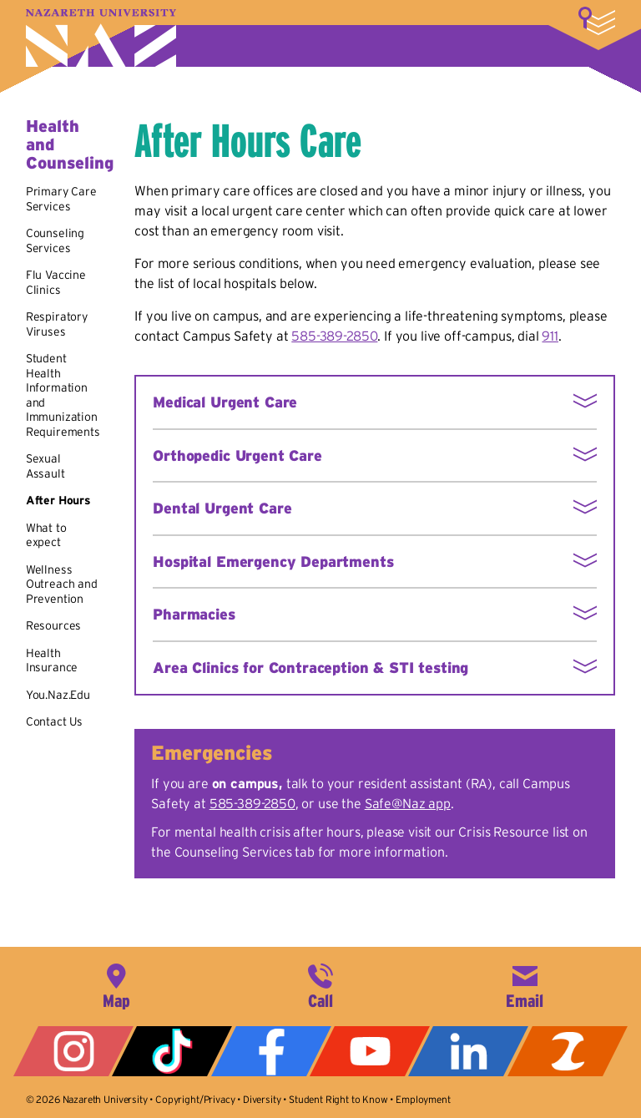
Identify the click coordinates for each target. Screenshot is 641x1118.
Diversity (262, 1099)
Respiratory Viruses (57, 324)
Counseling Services (55, 240)
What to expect (46, 535)
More (596, 21)
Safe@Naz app (408, 803)
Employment (423, 1099)
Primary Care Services (61, 199)
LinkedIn (468, 1051)
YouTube (369, 1051)
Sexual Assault (45, 466)
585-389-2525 (320, 984)
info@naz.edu (525, 984)
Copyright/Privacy (195, 1099)
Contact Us (54, 721)
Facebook (271, 1051)
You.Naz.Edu (58, 694)
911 (550, 335)
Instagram (73, 1051)
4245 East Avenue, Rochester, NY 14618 (116, 984)
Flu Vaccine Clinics (56, 282)
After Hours (58, 500)
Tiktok (172, 1051)
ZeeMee (567, 1051)
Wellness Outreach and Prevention (62, 584)
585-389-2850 (334, 335)
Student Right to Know (338, 1099)
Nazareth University (101, 38)
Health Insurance (52, 660)
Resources (54, 625)
